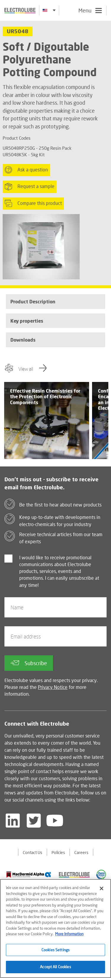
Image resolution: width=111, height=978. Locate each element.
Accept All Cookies (55, 966)
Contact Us (32, 852)
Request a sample (29, 186)
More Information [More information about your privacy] (69, 933)
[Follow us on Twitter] (33, 820)
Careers (81, 852)
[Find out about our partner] (28, 874)
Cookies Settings (55, 949)
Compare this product (33, 203)
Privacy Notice (52, 687)
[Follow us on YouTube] (54, 820)
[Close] (101, 888)
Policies (58, 852)
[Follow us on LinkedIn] (12, 820)
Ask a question (26, 169)
